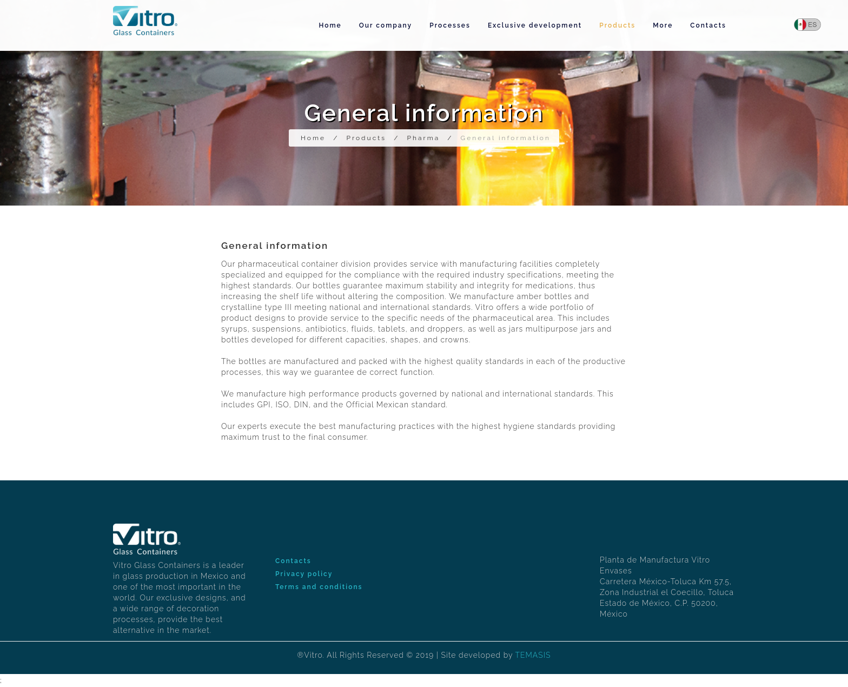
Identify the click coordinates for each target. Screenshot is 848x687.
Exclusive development (535, 25)
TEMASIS (533, 655)
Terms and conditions (318, 587)
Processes (450, 25)
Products (617, 25)
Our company (385, 25)
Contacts (708, 25)
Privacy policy (304, 574)
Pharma (423, 138)
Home (330, 25)
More (663, 25)
